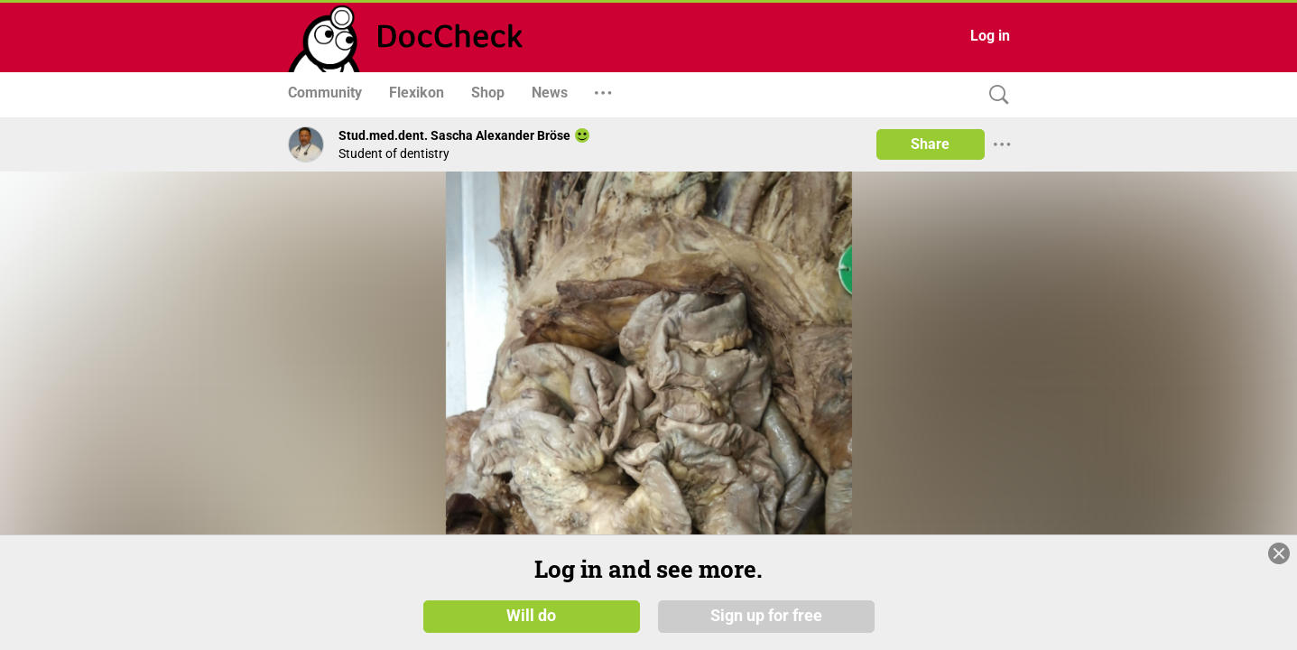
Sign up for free (766, 622)
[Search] (994, 95)
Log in (990, 35)
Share (930, 144)
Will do (531, 622)
